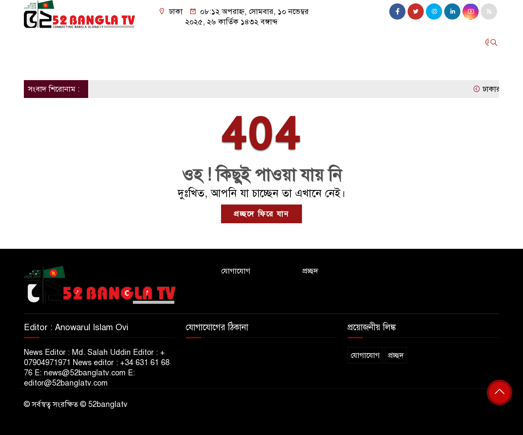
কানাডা (219, 42)
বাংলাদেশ (254, 42)
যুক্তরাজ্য (65, 42)
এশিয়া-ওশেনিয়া (302, 42)
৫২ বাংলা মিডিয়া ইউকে (63, 64)
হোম (35, 42)
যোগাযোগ (235, 271)
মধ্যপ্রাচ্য (176, 42)
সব (122, 64)
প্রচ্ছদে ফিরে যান (261, 214)
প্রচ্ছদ (310, 271)
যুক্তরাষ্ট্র (99, 42)
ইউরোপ (132, 42)
